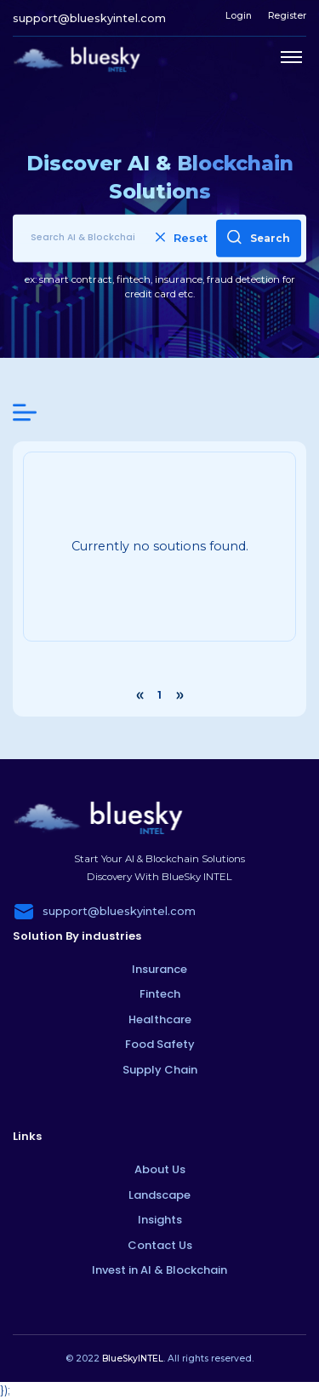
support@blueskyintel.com (89, 18)
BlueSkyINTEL (132, 1358)
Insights (160, 1220)
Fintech (160, 994)
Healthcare (159, 1019)
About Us (159, 1169)
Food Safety (160, 1044)
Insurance (159, 969)
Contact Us (160, 1245)
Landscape (159, 1195)
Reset (182, 237)
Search (258, 236)
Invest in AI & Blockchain (159, 1270)
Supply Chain (159, 1070)
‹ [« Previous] (139, 695)
